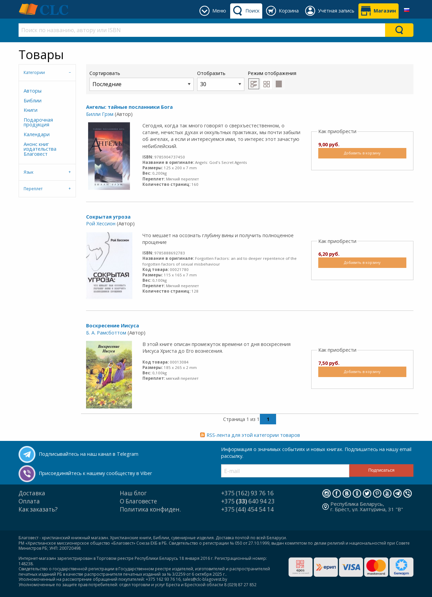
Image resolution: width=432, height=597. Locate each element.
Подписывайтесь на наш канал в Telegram (88, 454)
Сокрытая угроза (108, 217)
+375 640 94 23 (248, 501)
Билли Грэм (99, 114)
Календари (37, 134)
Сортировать (141, 80)
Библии (33, 100)
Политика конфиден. (150, 509)
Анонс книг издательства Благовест (40, 149)
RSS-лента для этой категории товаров (253, 435)
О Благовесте (138, 501)
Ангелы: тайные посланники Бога (129, 107)
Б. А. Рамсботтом (106, 332)
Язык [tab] (28, 172)
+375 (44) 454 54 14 (247, 509)
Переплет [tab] (33, 189)
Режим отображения (272, 73)
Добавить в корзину (362, 152)
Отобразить (220, 80)
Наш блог (133, 493)
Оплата (29, 501)
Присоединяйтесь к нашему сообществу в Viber (95, 473)
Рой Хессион (100, 223)
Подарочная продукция (38, 122)
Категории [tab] (34, 72)
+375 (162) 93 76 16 (247, 493)
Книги (30, 110)
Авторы (33, 91)
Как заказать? (38, 509)
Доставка (32, 493)
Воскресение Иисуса (112, 325)
